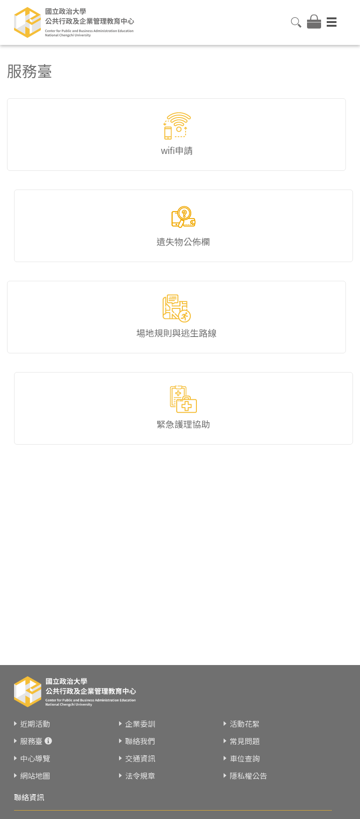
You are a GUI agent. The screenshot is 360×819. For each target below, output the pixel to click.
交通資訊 (140, 758)
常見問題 (245, 740)
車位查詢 (245, 758)
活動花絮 (245, 723)
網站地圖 (35, 775)
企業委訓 (140, 723)
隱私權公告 (248, 775)
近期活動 (35, 723)
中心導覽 (35, 758)
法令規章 (140, 775)
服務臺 (31, 740)
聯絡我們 (140, 740)
